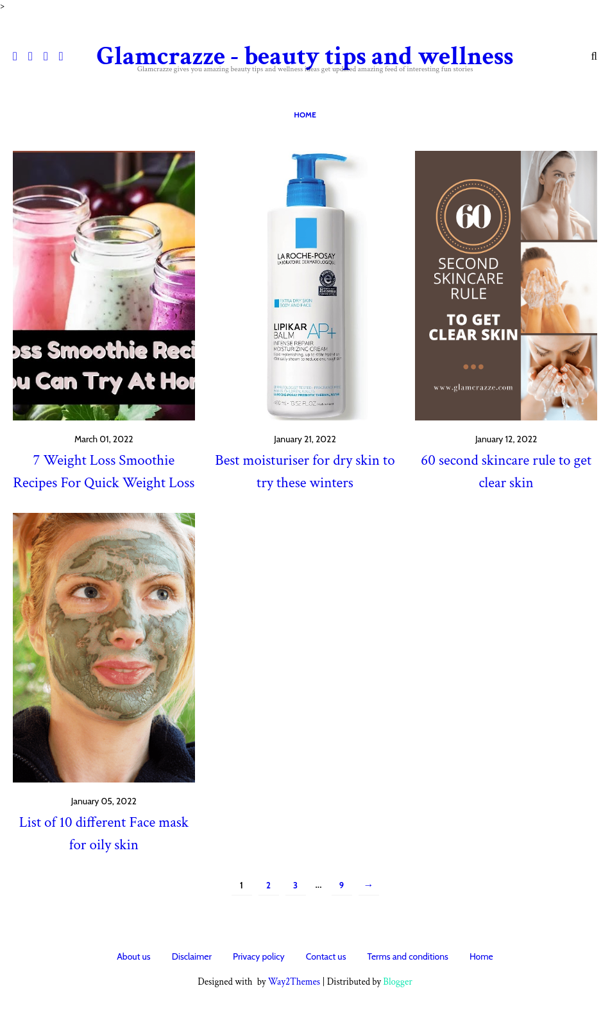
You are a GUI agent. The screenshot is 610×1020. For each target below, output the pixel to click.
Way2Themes (294, 982)
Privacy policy (259, 956)
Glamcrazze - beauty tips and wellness (304, 56)
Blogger (397, 982)
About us (133, 956)
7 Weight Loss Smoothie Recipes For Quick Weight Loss (103, 471)
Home (481, 956)
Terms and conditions (408, 956)
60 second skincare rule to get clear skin (506, 471)
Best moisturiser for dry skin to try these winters (304, 471)
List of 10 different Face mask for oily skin (104, 833)
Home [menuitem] (305, 114)
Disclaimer (192, 956)
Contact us (326, 956)
